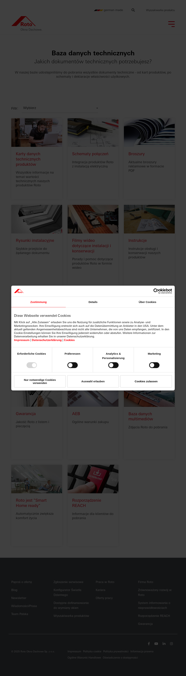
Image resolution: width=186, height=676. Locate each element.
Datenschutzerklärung (47, 340)
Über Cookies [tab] (147, 301)
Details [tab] (92, 301)
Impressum (22, 340)
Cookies (69, 340)
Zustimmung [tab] (38, 301)
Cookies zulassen (146, 381)
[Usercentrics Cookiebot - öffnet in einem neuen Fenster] (156, 291)
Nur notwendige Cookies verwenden (40, 381)
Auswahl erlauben (93, 381)
